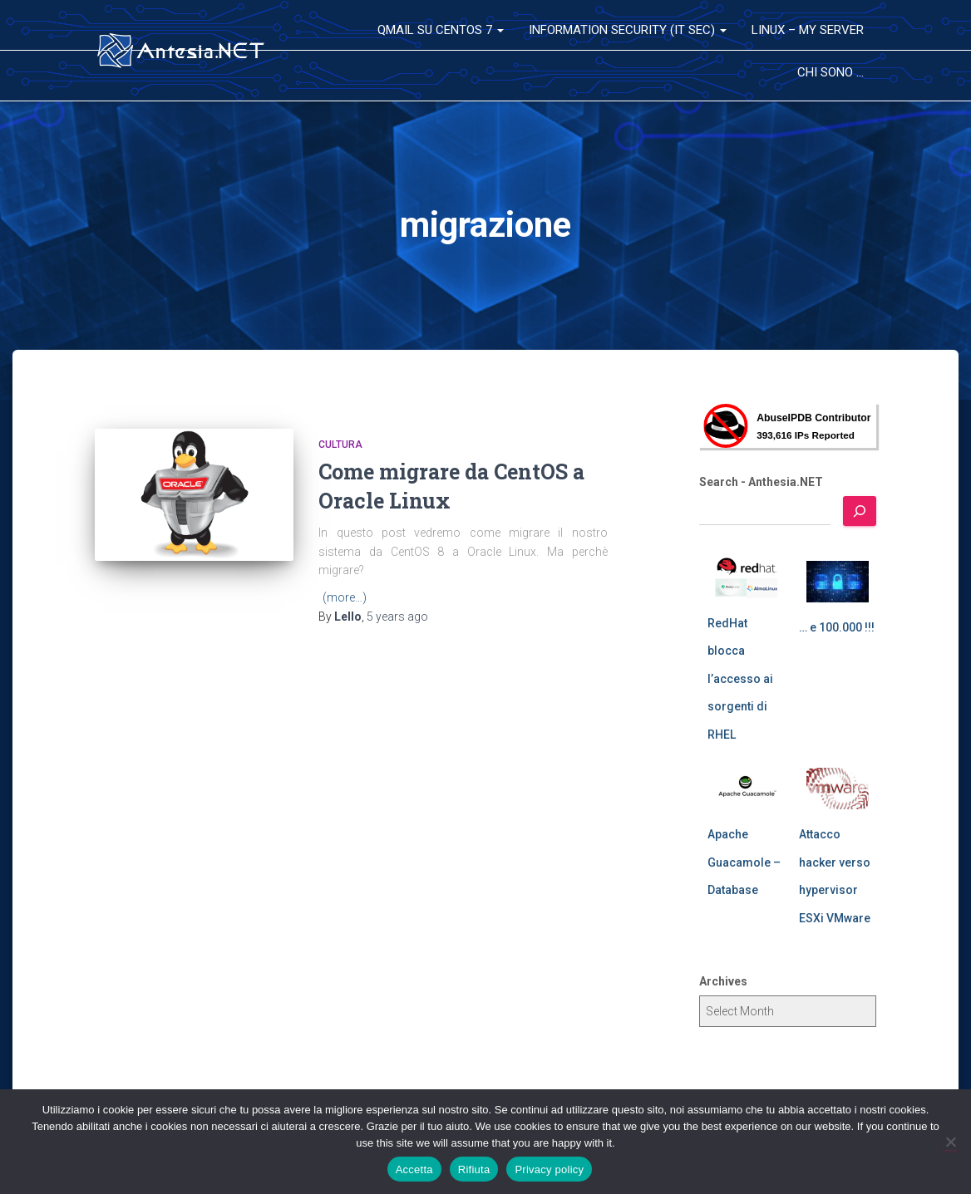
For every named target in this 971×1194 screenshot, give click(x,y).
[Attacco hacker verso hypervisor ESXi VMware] (837, 788)
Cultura (340, 444)
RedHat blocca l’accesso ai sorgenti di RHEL (740, 679)
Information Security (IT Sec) (628, 29)
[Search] (859, 511)
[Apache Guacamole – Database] (746, 788)
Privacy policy (549, 1169)
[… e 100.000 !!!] (837, 581)
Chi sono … (830, 72)
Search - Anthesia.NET (761, 482)
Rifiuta (474, 1169)
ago (397, 616)
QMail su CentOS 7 (440, 29)
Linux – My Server (808, 29)
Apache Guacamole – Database (744, 862)
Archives (723, 981)
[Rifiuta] (950, 1141)
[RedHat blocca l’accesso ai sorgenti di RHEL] (746, 577)
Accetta (414, 1169)
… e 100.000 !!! (837, 627)
